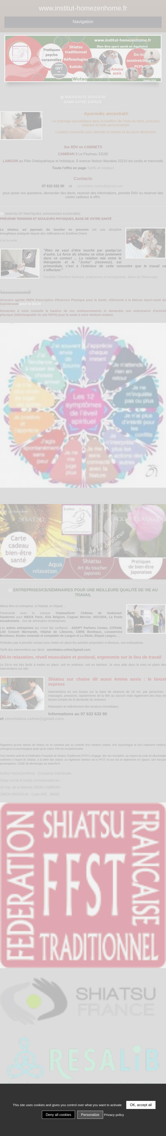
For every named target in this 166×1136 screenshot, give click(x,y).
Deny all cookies (58, 1115)
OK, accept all (141, 1105)
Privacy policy (114, 1115)
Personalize (90, 1115)
